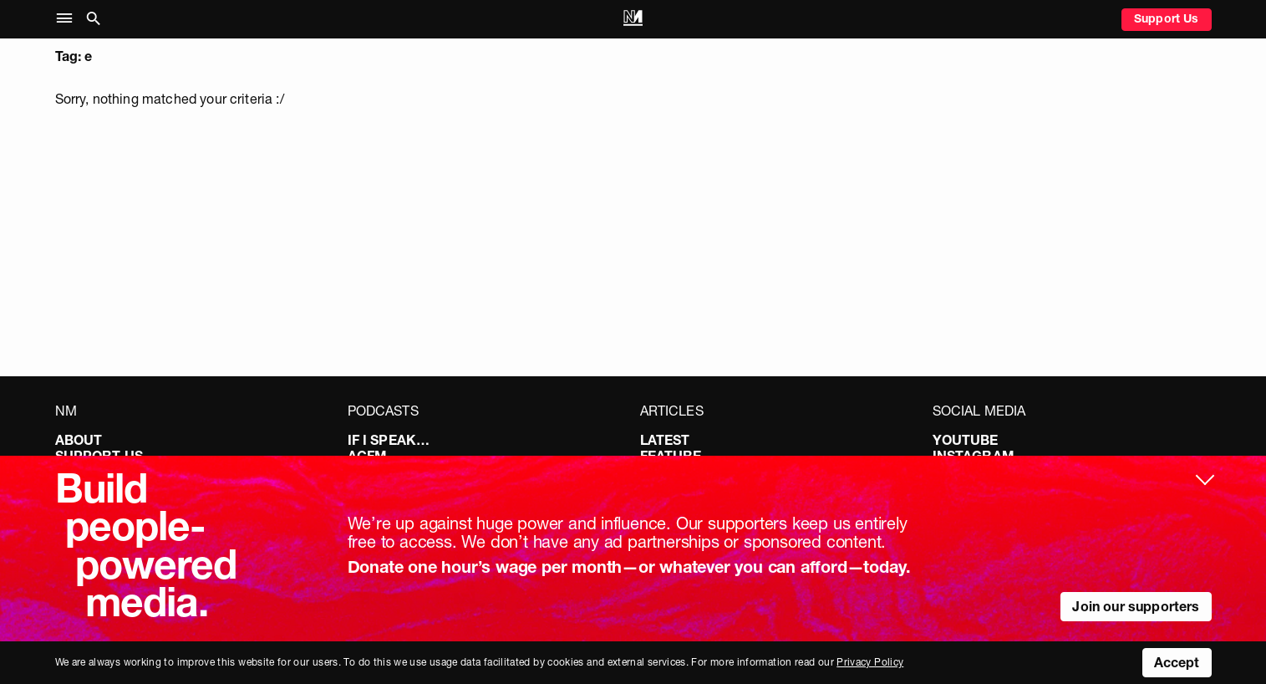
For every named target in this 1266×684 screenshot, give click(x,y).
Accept (1177, 662)
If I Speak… (389, 439)
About (79, 439)
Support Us (1166, 18)
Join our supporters (1135, 606)
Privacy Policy (869, 662)
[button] (68, 18)
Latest (665, 439)
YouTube (966, 439)
